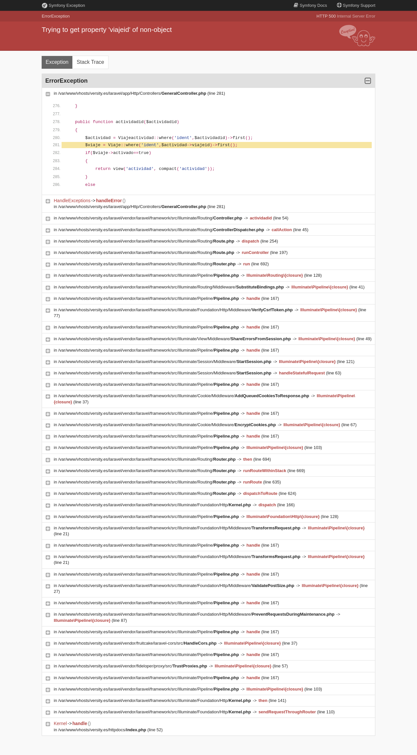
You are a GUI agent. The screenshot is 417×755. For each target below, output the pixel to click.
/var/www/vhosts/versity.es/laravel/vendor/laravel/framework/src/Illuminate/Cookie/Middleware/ (184, 395)
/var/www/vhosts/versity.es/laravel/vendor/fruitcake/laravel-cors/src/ (138, 643)
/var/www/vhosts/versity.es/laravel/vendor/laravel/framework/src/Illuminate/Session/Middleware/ (165, 361)
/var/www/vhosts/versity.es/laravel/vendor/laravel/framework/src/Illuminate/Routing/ (150, 218)
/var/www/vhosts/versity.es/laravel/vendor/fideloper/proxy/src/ (133, 666)
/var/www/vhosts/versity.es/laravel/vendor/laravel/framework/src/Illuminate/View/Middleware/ (175, 338)
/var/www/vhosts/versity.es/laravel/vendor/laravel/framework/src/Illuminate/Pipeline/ (149, 275)
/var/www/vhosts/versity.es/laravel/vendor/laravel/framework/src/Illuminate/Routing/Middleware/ (171, 287)
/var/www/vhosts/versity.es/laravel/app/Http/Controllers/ (133, 93)
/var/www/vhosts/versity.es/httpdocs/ (103, 729)
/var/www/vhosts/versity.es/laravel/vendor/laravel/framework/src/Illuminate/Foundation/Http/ (155, 504)
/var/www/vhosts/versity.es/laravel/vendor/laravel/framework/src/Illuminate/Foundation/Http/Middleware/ (176, 309)
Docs (310, 5)
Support (356, 5)
